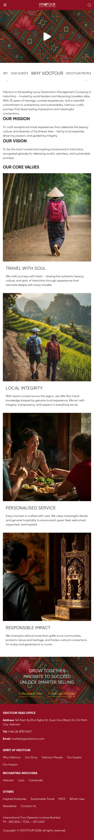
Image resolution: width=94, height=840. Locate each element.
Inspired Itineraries (14, 799)
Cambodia (36, 780)
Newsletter (10, 806)
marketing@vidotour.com (27, 738)
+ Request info (30, 694)
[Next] (86, 81)
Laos (21, 780)
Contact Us (28, 806)
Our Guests (74, 757)
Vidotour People (52, 757)
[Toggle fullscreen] (86, 55)
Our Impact (10, 764)
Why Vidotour (12, 757)
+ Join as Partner (61, 694)
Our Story (31, 757)
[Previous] (8, 81)
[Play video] (47, 36)
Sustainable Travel (42, 799)
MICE (62, 799)
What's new (77, 799)
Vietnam (8, 780)
